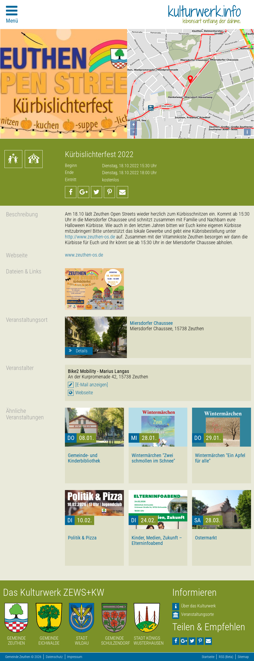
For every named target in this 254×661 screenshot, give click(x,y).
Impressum (74, 657)
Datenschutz (54, 657)
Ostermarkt (206, 537)
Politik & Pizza (82, 537)
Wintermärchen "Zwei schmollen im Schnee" (153, 458)
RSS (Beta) (226, 657)
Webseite (84, 393)
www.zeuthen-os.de (84, 255)
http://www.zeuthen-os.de (90, 237)
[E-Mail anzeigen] (91, 385)
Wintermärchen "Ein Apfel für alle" (220, 458)
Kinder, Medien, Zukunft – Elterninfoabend (157, 540)
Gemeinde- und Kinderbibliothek (84, 458)
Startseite (208, 657)
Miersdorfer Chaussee (151, 323)
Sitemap (243, 657)
